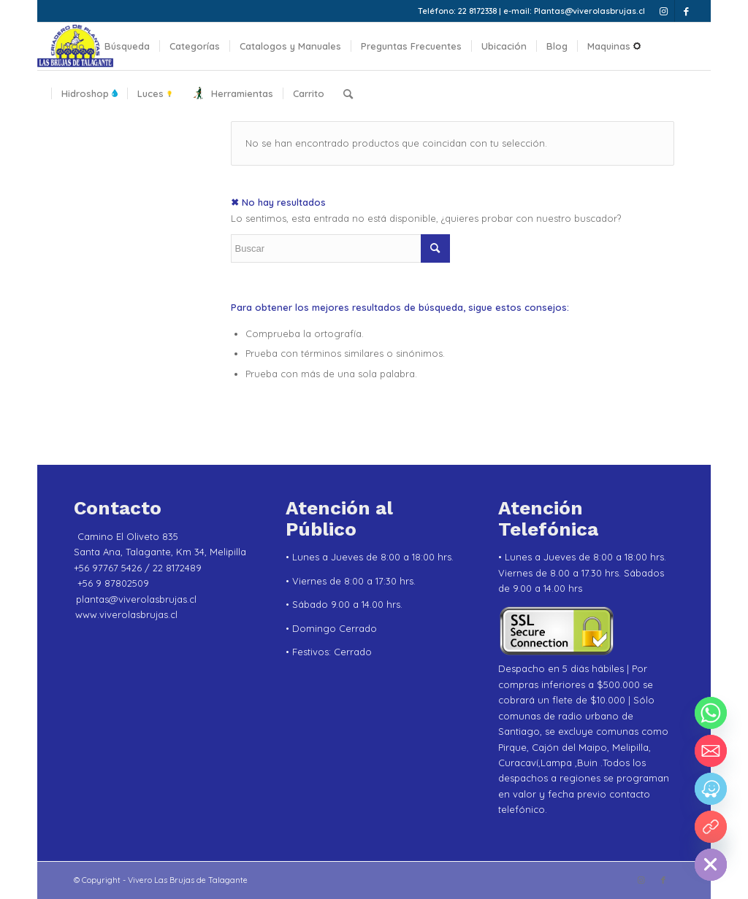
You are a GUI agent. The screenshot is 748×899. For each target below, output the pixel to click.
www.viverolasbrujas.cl (126, 614)
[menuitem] (72, 46)
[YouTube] (711, 827)
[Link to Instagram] (663, 11)
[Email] (711, 751)
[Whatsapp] (711, 713)
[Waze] (711, 789)
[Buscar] (348, 93)
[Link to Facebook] (686, 11)
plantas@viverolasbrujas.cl (136, 599)
